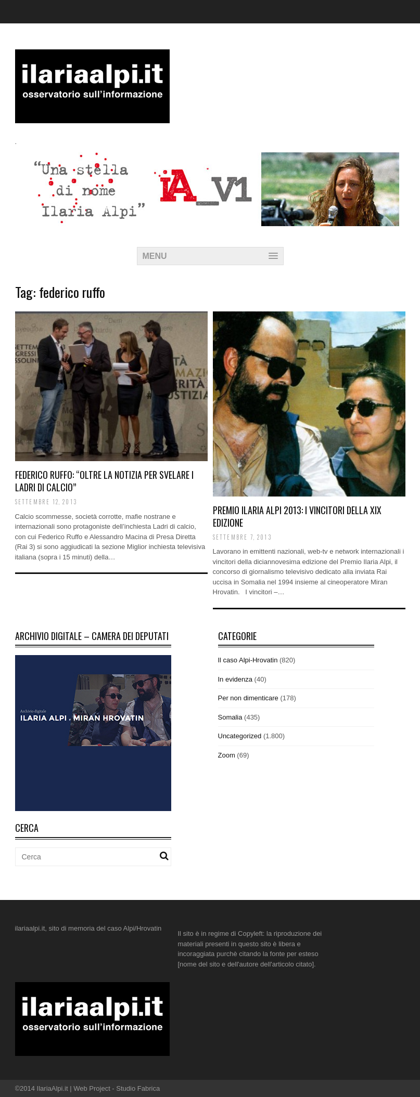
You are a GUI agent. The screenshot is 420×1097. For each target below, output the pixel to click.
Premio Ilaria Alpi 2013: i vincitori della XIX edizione (297, 516)
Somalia (230, 717)
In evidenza (235, 679)
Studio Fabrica (138, 1088)
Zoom (226, 755)
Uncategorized (240, 736)
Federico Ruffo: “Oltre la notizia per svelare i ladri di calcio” (104, 480)
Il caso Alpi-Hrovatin (248, 660)
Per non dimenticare (248, 698)
